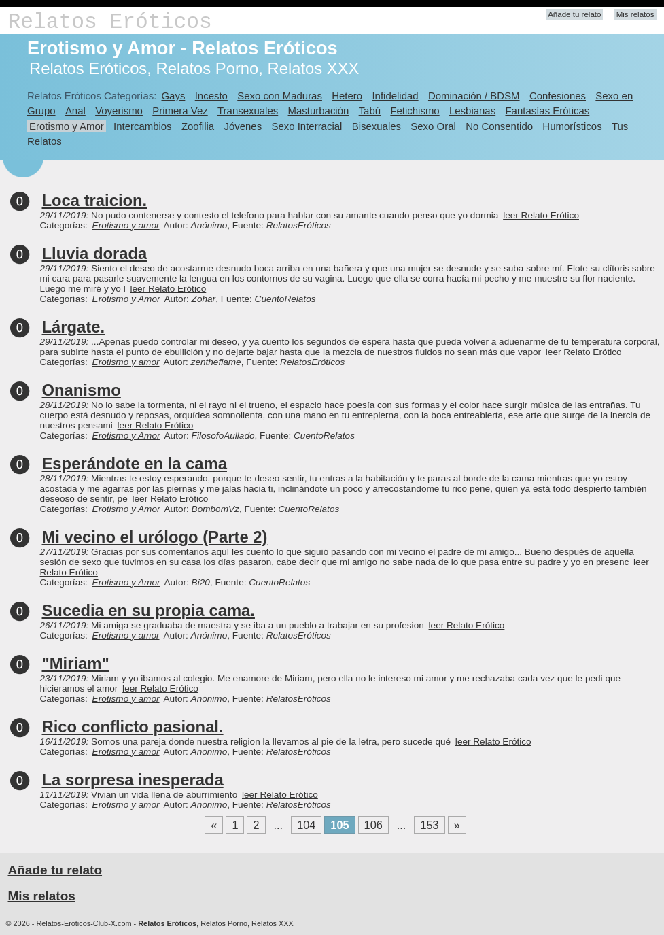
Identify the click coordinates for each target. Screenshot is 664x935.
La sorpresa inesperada (133, 779)
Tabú (370, 110)
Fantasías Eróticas (547, 110)
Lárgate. (73, 327)
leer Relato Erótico (541, 215)
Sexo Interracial (306, 126)
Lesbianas (472, 110)
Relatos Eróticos (110, 22)
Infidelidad (395, 95)
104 (306, 825)
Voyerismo (119, 110)
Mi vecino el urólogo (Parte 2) (155, 537)
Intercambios (142, 126)
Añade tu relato (574, 14)
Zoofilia (197, 126)
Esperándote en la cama (134, 463)
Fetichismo (414, 110)
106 (373, 825)
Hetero (347, 95)
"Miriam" (75, 663)
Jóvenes (243, 126)
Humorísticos (571, 126)
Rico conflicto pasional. (133, 726)
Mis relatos (635, 14)
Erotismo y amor (126, 225)
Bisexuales (376, 126)
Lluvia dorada (94, 253)
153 (429, 825)
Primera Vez (179, 110)
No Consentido (499, 126)
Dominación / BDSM (474, 95)
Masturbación (318, 110)
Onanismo (81, 390)
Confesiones (557, 95)
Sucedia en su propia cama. (148, 610)
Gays (173, 95)
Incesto (211, 95)
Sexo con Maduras (279, 95)
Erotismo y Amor (66, 126)
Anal (75, 110)
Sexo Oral (433, 126)
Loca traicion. (94, 200)
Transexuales (247, 110)
